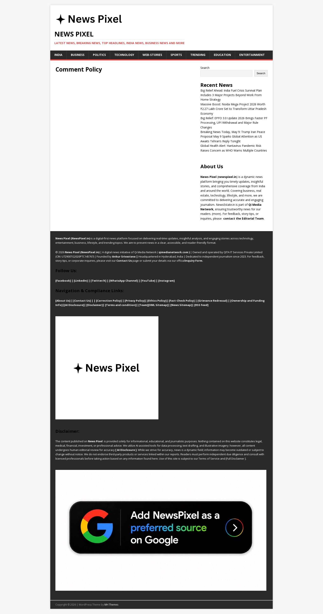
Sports (176, 55)
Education (222, 55)
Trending (197, 55)
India (58, 55)
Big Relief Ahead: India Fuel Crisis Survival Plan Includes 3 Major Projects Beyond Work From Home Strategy (231, 95)
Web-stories (152, 55)
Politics (99, 55)
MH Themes (111, 604)
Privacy (131, 300)
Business (77, 55)
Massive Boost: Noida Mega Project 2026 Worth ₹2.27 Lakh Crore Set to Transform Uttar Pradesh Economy (233, 108)
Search (204, 68)
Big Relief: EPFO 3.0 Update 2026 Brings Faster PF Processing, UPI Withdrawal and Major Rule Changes (233, 122)
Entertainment (252, 55)
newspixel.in (227, 177)
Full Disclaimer (235, 458)
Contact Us (124, 260)
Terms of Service (209, 458)
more (216, 214)
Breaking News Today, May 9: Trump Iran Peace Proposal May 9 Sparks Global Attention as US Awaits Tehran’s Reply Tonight (232, 136)
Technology (124, 55)
